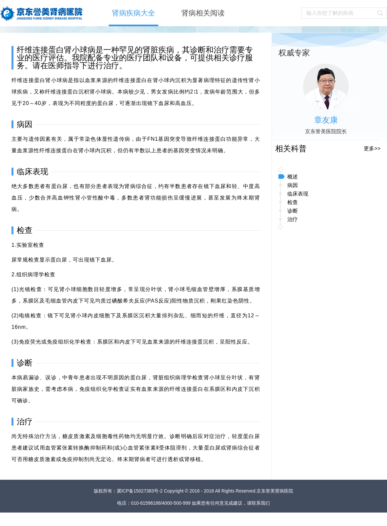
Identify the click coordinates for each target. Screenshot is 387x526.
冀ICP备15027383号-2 (140, 491)
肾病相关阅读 (203, 13)
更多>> (372, 148)
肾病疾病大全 (133, 13)
